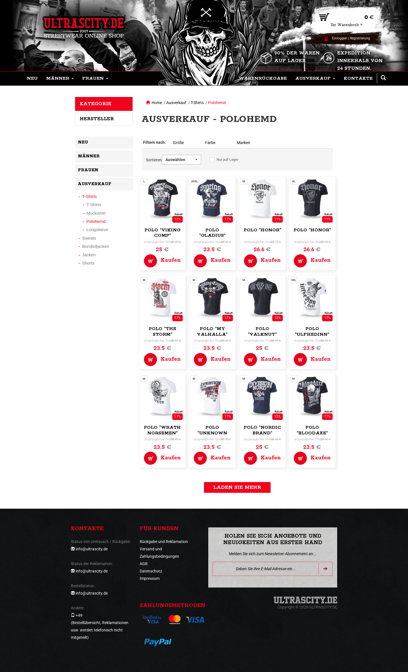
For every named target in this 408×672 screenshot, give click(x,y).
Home (157, 102)
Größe (178, 142)
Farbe (210, 142)
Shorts (88, 263)
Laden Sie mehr (237, 487)
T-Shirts (197, 102)
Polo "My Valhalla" (212, 331)
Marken (243, 142)
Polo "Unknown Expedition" (212, 433)
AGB (144, 563)
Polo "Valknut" (262, 331)
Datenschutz (151, 571)
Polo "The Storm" (162, 331)
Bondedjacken (95, 246)
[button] (60, 78)
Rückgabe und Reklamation (164, 541)
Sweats (89, 238)
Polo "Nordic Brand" (262, 430)
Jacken (89, 254)
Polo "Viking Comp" (162, 233)
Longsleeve (97, 229)
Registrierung (360, 38)
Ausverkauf (176, 102)
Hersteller (97, 119)
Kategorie (95, 104)
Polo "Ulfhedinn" (312, 331)
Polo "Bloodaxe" (312, 430)
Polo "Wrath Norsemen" (162, 430)
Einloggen (339, 38)
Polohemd (217, 102)
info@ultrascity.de (92, 549)
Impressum (150, 578)
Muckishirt (96, 213)
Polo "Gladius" (212, 233)
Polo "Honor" (262, 230)
